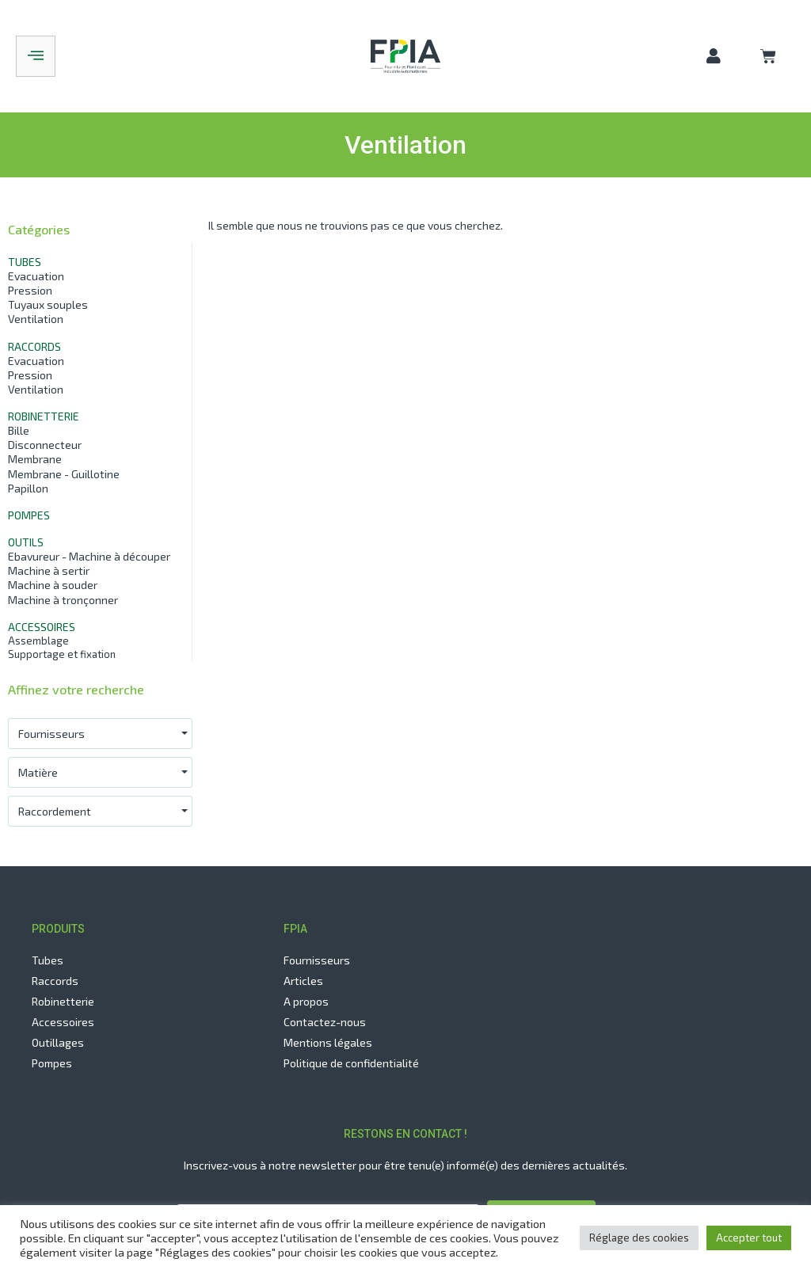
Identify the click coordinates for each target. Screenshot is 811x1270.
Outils (26, 542)
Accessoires (41, 626)
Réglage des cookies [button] (639, 1237)
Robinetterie (43, 416)
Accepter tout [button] (749, 1237)
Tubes (24, 261)
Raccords (34, 346)
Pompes (29, 515)
